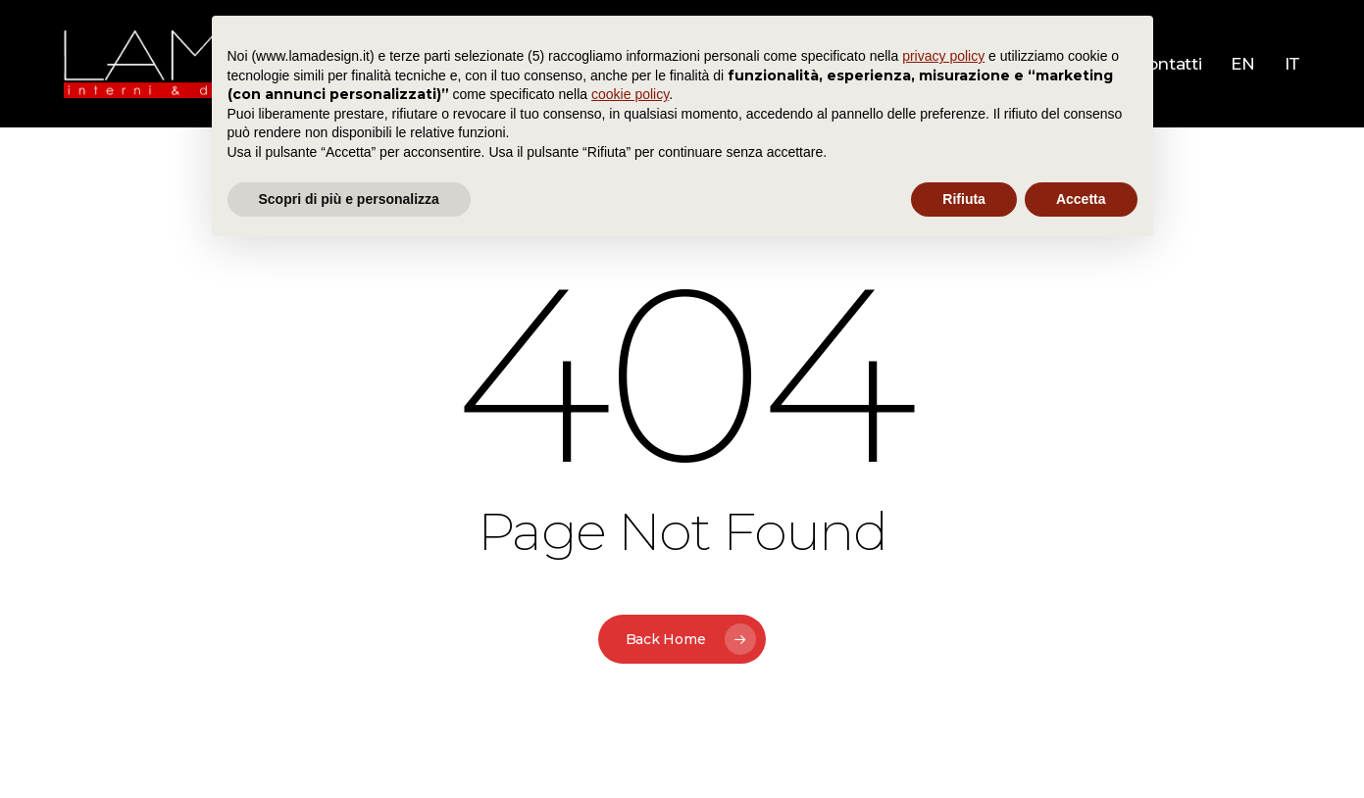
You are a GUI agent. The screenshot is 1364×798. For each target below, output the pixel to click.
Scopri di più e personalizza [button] (349, 199)
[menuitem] (1242, 64)
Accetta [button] (1081, 199)
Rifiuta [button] (963, 199)
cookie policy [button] (630, 94)
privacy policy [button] (943, 56)
